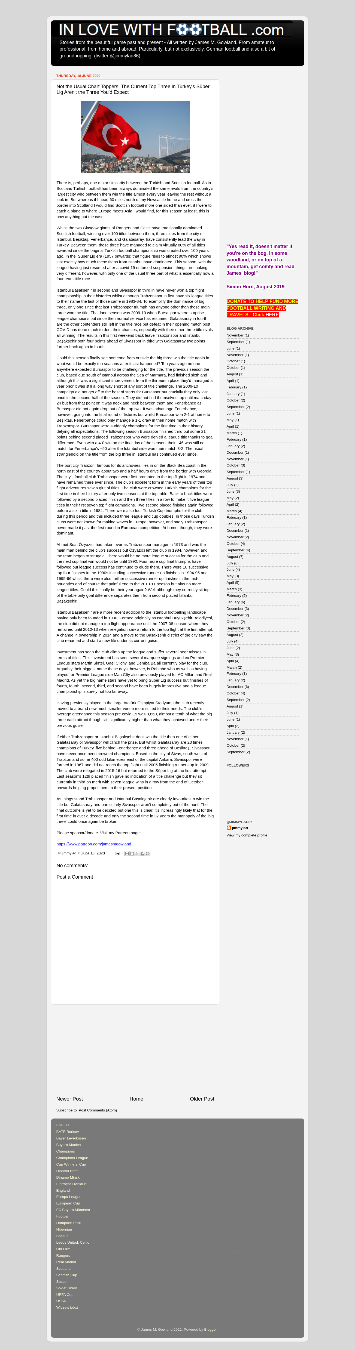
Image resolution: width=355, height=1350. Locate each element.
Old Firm (63, 1249)
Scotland (63, 1268)
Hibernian (64, 1229)
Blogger (210, 1329)
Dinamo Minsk (68, 1177)
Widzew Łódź (67, 1307)
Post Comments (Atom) (98, 1110)
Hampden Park (68, 1223)
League (62, 1236)
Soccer (62, 1282)
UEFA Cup (65, 1295)
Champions (65, 1151)
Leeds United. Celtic (72, 1242)
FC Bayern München (73, 1210)
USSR (61, 1301)
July (230, 485)
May (230, 420)
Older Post (202, 1099)
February (234, 387)
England (63, 1190)
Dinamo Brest (67, 1171)
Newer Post (69, 1099)
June (231, 348)
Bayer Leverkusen (71, 1138)
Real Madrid (66, 1262)
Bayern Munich (68, 1145)
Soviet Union (66, 1288)
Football (62, 1216)
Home (136, 1099)
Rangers (63, 1255)
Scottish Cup (66, 1275)
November (235, 335)
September (236, 342)
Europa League (68, 1197)
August (232, 374)
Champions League (72, 1158)
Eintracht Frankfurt (71, 1184)
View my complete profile (247, 835)
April (230, 381)
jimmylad (240, 828)
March (232, 433)
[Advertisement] (135, 1050)
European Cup (68, 1203)
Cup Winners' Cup (71, 1164)
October (233, 361)
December (235, 452)
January (233, 394)
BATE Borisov (67, 1132)
